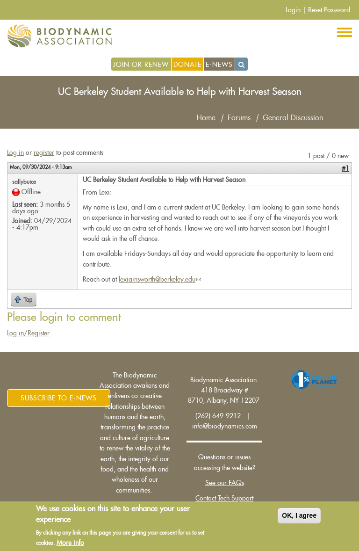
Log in (15, 152)
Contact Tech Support (224, 498)
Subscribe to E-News (59, 398)
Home (206, 118)
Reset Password (329, 10)
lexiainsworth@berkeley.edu (160, 279)
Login (293, 10)
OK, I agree (299, 517)
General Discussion (293, 118)
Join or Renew (141, 64)
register (44, 152)
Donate (187, 64)
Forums (239, 118)
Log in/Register (28, 333)
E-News (219, 64)
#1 (345, 168)
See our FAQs (224, 482)
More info (70, 544)
